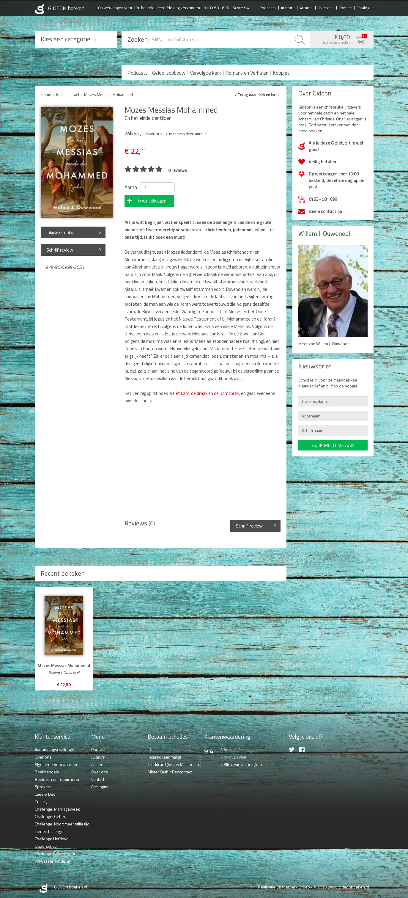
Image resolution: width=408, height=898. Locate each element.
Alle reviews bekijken (243, 764)
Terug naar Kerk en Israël (259, 95)
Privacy (41, 801)
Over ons (326, 7)
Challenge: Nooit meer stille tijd (62, 824)
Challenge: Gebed (50, 816)
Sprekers (43, 787)
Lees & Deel (45, 794)
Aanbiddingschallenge (54, 749)
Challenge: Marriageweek (57, 809)
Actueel (306, 7)
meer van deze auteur (187, 134)
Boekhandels (47, 772)
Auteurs (287, 7)
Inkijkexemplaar (61, 232)
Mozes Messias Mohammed (108, 95)
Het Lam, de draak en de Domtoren (206, 393)
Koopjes (281, 73)
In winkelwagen (152, 200)
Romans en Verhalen (247, 73)
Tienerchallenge (49, 831)
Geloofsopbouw (168, 73)
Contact (345, 7)
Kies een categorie (65, 39)
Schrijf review (59, 249)
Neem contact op (325, 211)
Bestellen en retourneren (58, 779)
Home (46, 95)
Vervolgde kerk (205, 73)
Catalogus (365, 7)
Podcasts (268, 7)
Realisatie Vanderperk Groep (284, 887)
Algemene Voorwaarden (56, 764)
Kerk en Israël (67, 95)
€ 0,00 (340, 38)
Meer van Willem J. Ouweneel (324, 343)
